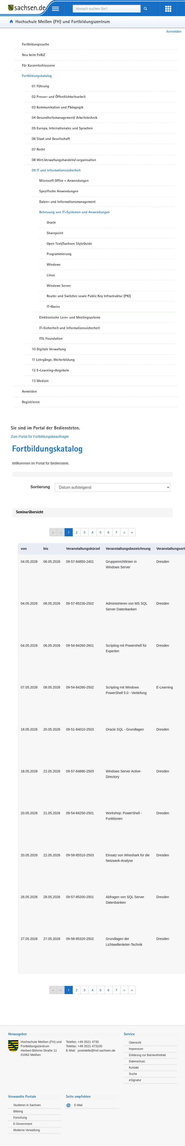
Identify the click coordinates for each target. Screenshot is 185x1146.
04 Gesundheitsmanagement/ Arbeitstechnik (64, 117)
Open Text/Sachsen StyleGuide (69, 243)
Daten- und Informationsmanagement (67, 202)
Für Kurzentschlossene (38, 65)
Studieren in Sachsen (27, 1105)
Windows (53, 264)
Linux (51, 275)
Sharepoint (55, 233)
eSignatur (135, 1080)
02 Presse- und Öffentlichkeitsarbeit (59, 96)
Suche (133, 1074)
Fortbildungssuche (35, 44)
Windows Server (59, 285)
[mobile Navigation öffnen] (55, 8)
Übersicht (135, 1042)
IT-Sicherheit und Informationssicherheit (69, 328)
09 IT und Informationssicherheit (56, 170)
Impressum (136, 1049)
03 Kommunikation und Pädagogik (57, 107)
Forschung (20, 1117)
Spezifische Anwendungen (58, 191)
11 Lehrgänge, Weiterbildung (53, 359)
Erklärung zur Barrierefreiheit (147, 1055)
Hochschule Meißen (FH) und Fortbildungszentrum (62, 21)
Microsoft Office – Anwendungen (64, 180)
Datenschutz (137, 1061)
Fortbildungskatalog (37, 76)
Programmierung (59, 254)
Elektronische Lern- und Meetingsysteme (69, 317)
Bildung (18, 1111)
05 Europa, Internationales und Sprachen (62, 128)
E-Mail (78, 1105)
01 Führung (40, 86)
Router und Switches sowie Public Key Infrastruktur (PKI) (89, 296)
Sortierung (40, 487)
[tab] (63, 1034)
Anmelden (173, 31)
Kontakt (134, 1067)
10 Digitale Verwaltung (49, 349)
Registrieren (31, 402)
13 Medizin (40, 381)
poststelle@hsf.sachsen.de (96, 1050)
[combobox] (106, 9)
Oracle (51, 222)
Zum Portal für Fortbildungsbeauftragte (40, 436)
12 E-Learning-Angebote (50, 370)
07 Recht (38, 149)
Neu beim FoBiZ (33, 55)
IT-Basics (53, 306)
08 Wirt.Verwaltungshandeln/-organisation (64, 160)
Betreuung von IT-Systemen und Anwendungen (74, 212)
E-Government (22, 1124)
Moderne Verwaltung (26, 1130)
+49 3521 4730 (88, 1042)
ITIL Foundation (51, 338)
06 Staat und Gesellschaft (51, 139)
